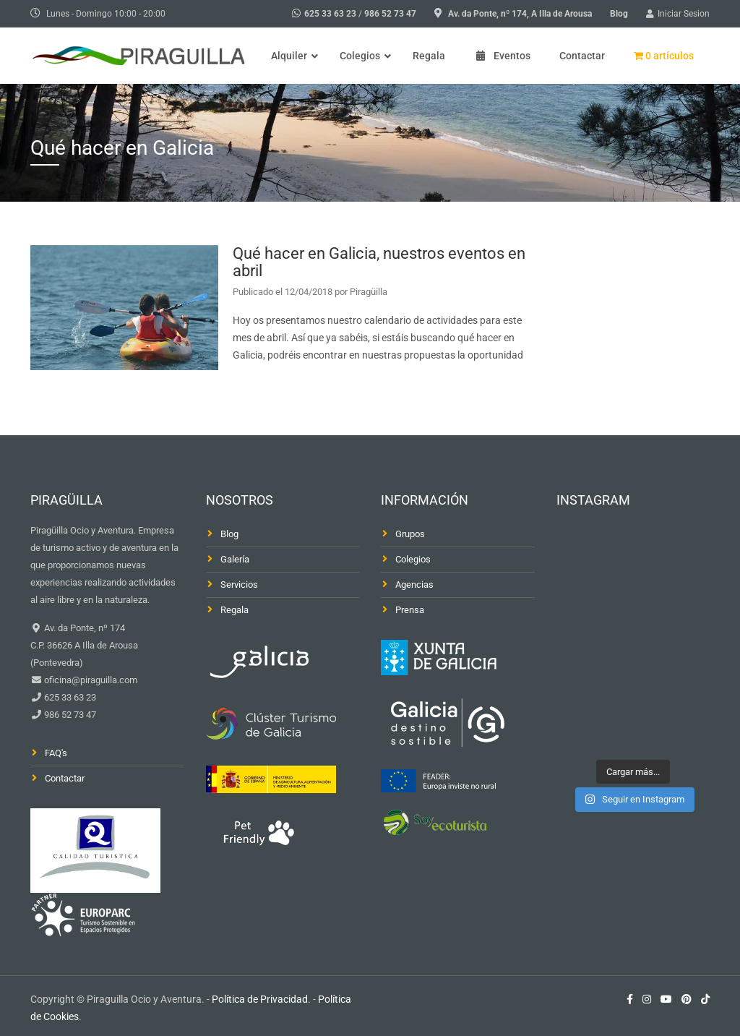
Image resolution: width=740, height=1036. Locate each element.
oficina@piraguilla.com (89, 680)
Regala (234, 609)
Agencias (414, 584)
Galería (234, 559)
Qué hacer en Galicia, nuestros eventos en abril (379, 262)
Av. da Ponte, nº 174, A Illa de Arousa (520, 14)
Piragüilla (368, 291)
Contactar (65, 778)
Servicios (239, 584)
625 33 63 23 (330, 14)
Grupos (410, 533)
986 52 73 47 (390, 14)
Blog (619, 14)
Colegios (413, 559)
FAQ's (56, 753)
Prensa (409, 609)
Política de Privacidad (260, 999)
